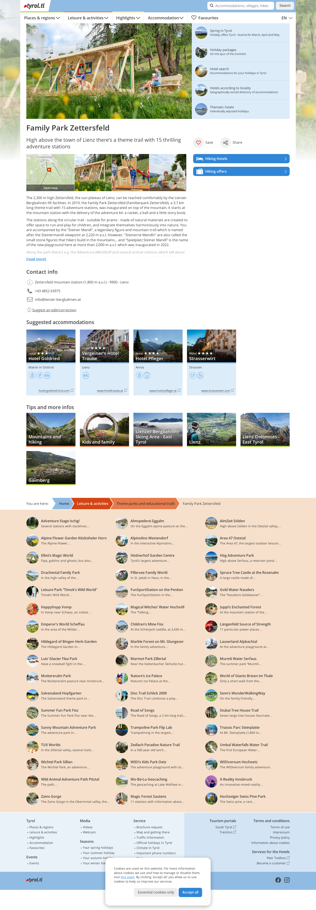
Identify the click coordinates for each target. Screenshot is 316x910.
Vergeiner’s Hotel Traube (104, 363)
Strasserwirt (211, 363)
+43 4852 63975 (47, 290)
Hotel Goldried (50, 363)
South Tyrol (225, 827)
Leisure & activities (86, 17)
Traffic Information (150, 837)
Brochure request (149, 827)
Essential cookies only (156, 892)
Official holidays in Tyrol (154, 843)
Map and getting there (153, 832)
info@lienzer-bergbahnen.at (58, 299)
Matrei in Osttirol (41, 367)
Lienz (86, 367)
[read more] (36, 259)
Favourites (204, 17)
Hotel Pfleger (158, 363)
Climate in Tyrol (148, 848)
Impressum (281, 832)
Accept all (190, 892)
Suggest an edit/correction (51, 310)
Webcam (89, 832)
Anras (140, 367)
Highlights (125, 17)
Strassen (195, 367)
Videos (88, 827)
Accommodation (163, 17)
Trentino (228, 832)
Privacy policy (280, 837)
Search (285, 5)
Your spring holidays (98, 847)
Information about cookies (270, 843)
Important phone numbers (156, 853)
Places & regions (39, 17)
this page (127, 877)
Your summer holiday (99, 853)
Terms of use (280, 827)
